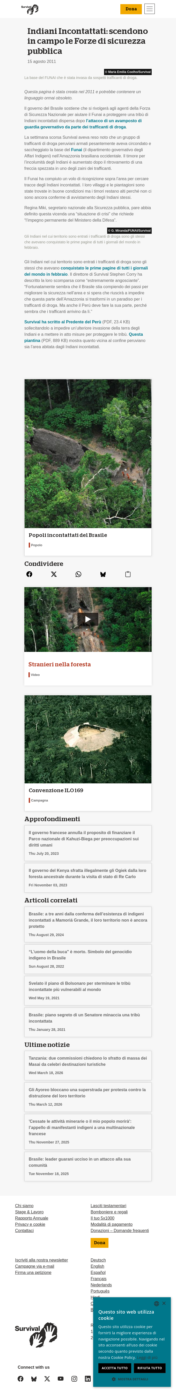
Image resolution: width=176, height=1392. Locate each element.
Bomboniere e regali (109, 1206)
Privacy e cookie (30, 1219)
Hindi (95, 1292)
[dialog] (132, 1342)
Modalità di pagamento (112, 1219)
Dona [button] (131, 9)
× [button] (164, 1304)
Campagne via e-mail (34, 1261)
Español (98, 1267)
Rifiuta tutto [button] (149, 1368)
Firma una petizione (33, 1267)
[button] (132, 1379)
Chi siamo (24, 1200)
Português (100, 1286)
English (97, 1261)
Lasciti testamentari (108, 1200)
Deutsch (98, 1254)
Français (98, 1273)
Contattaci (24, 1225)
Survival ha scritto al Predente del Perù (62, 322)
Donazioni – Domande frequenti (120, 1225)
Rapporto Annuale (31, 1213)
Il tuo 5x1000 (102, 1213)
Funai (76, 150)
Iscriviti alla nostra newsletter (41, 1254)
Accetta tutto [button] (115, 1368)
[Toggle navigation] (149, 9)
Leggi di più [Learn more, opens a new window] (147, 1357)
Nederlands (101, 1279)
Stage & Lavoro (29, 1206)
